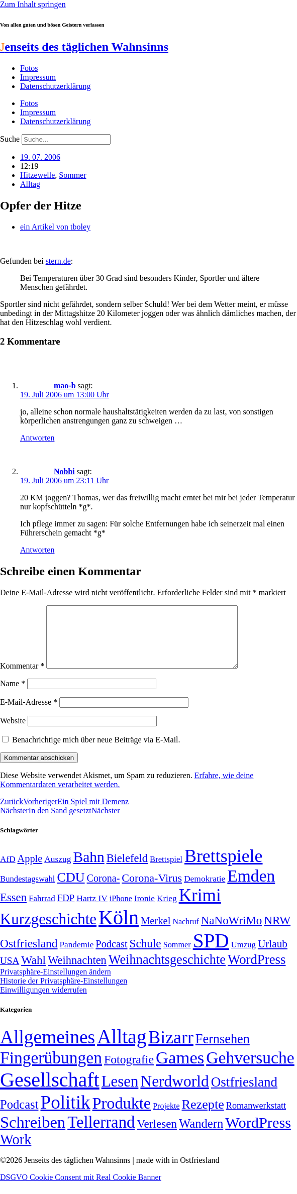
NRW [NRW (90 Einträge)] (277, 932)
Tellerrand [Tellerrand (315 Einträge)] (101, 1134)
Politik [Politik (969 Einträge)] (65, 1114)
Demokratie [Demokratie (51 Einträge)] (204, 891)
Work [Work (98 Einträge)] (15, 1151)
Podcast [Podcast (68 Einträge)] (111, 955)
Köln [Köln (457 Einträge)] (118, 929)
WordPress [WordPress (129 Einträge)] (256, 971)
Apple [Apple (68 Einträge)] (30, 870)
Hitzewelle (37, 175)
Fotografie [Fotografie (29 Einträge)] (129, 1071)
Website (13, 732)
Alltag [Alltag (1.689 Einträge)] (121, 1048)
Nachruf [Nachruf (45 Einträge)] (185, 933)
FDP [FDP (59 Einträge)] (66, 910)
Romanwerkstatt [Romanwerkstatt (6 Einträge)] (256, 1118)
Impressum (38, 77)
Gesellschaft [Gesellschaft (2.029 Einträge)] (50, 1091)
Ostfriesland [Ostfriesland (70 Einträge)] (244, 1094)
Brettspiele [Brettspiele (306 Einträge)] (223, 868)
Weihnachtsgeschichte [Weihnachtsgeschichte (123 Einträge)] (167, 971)
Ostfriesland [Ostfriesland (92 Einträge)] (29, 955)
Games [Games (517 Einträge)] (180, 1069)
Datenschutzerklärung (55, 86)
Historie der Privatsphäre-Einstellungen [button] (63, 993)
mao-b (65, 385)
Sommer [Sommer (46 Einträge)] (177, 956)
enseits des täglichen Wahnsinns (84, 46)
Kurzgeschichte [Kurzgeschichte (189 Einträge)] (48, 931)
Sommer (72, 175)
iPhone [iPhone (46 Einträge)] (121, 910)
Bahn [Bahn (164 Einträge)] (89, 869)
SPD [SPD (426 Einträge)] (211, 952)
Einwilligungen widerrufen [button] (43, 1002)
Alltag (30, 184)
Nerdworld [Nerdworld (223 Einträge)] (174, 1093)
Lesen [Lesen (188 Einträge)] (120, 1093)
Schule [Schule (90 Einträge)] (145, 955)
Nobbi (64, 471)
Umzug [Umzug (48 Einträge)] (243, 956)
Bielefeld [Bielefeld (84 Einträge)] (127, 870)
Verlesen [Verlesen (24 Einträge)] (156, 1135)
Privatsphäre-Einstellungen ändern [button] (55, 984)
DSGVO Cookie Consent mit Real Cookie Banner (80, 1189)
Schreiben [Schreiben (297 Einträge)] (32, 1134)
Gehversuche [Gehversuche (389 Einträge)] (250, 1069)
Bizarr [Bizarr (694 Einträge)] (170, 1049)
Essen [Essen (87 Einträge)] (13, 909)
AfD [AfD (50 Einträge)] (8, 871)
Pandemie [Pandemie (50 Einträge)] (77, 956)
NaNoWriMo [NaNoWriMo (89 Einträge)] (231, 932)
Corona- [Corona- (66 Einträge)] (103, 890)
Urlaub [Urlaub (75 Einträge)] (272, 956)
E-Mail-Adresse (28, 714)
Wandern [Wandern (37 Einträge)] (201, 1135)
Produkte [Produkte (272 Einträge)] (121, 1115)
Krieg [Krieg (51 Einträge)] (167, 910)
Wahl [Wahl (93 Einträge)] (33, 972)
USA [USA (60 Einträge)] (9, 972)
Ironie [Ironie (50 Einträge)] (144, 910)
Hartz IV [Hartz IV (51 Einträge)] (91, 910)
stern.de (58, 261)
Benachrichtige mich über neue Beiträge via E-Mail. (96, 751)
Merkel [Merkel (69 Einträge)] (155, 932)
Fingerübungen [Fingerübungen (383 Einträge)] (51, 1069)
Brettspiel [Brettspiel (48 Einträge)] (166, 871)
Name (12, 695)
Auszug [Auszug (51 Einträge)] (57, 871)
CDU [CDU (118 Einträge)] (70, 889)
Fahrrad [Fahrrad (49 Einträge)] (42, 910)
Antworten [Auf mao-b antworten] (37, 437)
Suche (10, 139)
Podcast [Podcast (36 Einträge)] (19, 1116)
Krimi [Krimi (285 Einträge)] (200, 907)
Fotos (29, 68)
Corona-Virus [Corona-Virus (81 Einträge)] (152, 890)
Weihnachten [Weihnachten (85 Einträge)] (77, 972)
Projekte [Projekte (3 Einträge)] (166, 1118)
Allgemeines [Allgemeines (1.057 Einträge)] (47, 1049)
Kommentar (22, 678)
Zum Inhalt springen (33, 4)
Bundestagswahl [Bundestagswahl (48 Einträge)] (27, 891)
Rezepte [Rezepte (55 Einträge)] (202, 1116)
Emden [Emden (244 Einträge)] (251, 888)
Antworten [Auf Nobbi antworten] (37, 550)
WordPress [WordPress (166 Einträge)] (258, 1134)
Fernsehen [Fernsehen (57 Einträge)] (222, 1051)
